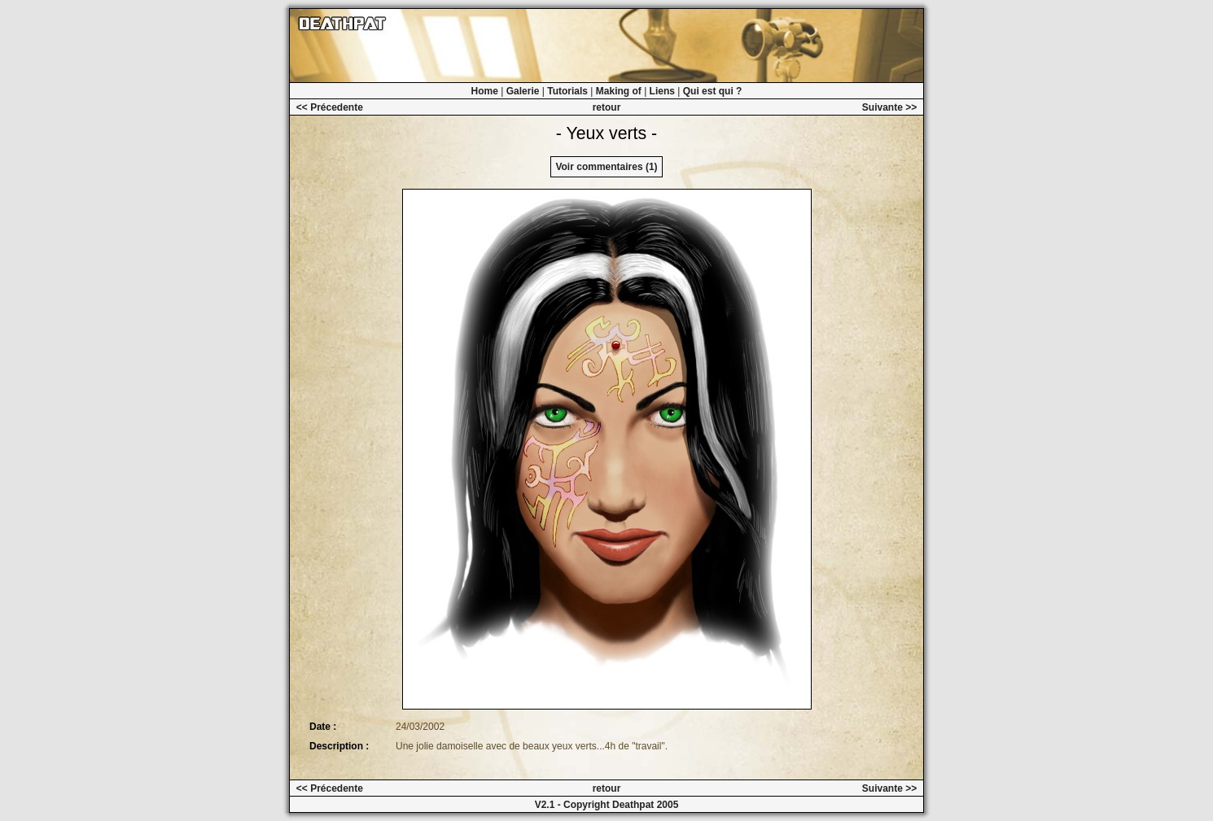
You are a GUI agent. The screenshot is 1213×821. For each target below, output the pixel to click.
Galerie (523, 91)
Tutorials (567, 91)
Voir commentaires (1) (606, 166)
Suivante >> (889, 107)
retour (607, 107)
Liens (662, 91)
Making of (619, 91)
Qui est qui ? (712, 91)
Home (484, 91)
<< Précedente (329, 107)
